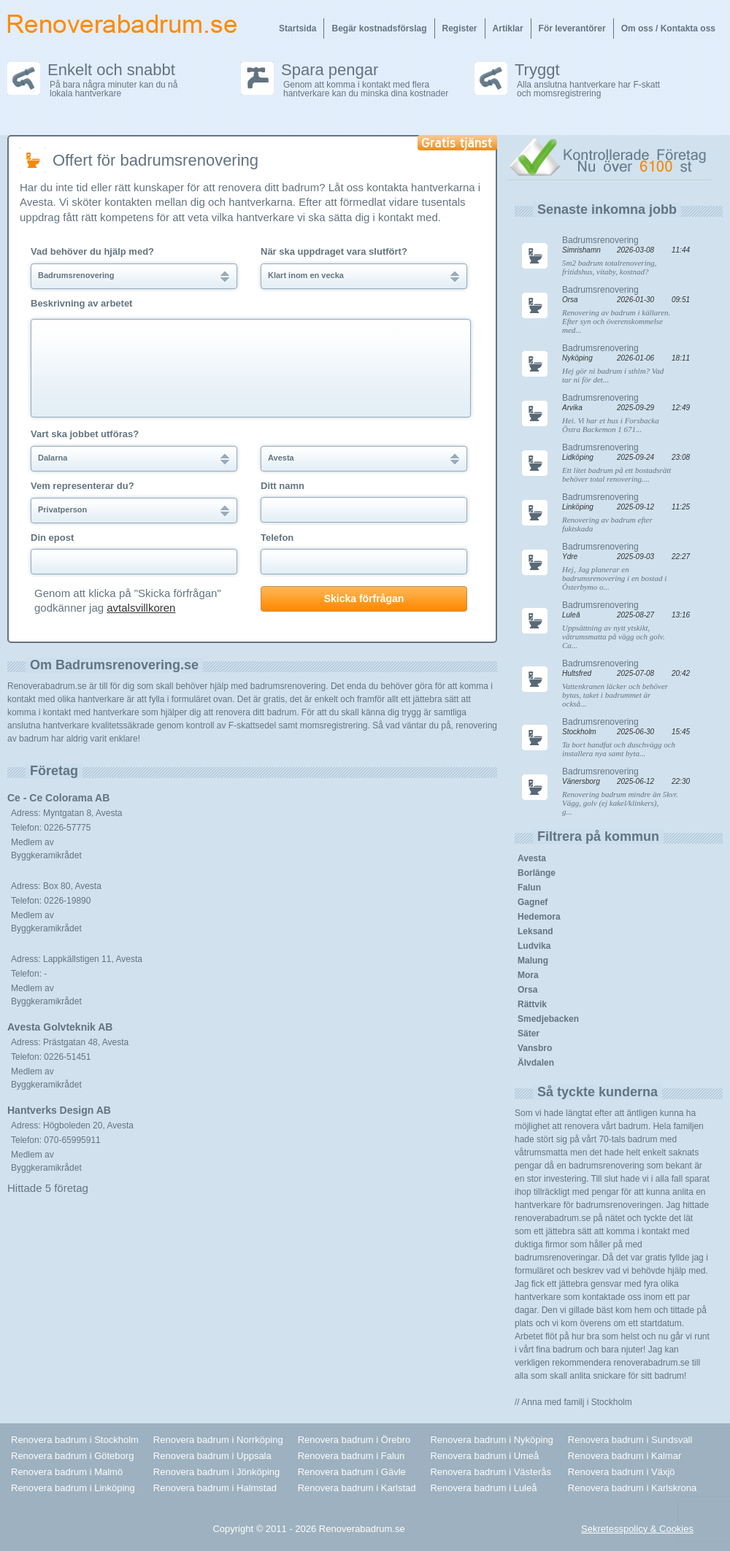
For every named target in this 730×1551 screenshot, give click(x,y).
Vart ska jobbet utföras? (85, 434)
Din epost (52, 538)
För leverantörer (572, 28)
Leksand (535, 931)
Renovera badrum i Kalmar (624, 1455)
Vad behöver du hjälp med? (92, 252)
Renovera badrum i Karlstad (357, 1487)
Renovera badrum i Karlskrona (632, 1487)
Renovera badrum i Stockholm (75, 1439)
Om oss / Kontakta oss (668, 28)
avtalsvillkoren (141, 607)
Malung (533, 960)
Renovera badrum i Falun (351, 1455)
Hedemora (539, 917)
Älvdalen (536, 1063)
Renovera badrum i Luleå (483, 1487)
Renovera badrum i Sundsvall (630, 1439)
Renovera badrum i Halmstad (215, 1487)
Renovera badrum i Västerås (490, 1471)
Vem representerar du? (82, 486)
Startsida (297, 28)
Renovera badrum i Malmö (67, 1471)
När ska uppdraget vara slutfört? (334, 252)
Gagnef (533, 902)
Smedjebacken (548, 1019)
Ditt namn (282, 486)
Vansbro (535, 1048)
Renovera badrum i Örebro (354, 1439)
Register (459, 28)
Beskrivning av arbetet (81, 304)
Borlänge (537, 873)
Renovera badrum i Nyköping (491, 1439)
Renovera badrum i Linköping (73, 1487)
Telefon (277, 538)
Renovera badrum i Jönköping (216, 1471)
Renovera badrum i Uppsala (212, 1455)
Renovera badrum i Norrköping (218, 1439)
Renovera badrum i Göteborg (72, 1455)
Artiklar (508, 28)
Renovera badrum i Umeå (484, 1455)
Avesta (532, 858)
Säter (528, 1033)
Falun (529, 887)
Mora (528, 975)
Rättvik (532, 1004)
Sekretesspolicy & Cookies (637, 1528)
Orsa (527, 990)
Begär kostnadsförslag (378, 28)
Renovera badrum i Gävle (352, 1471)
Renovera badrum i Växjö (621, 1471)
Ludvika (534, 946)
